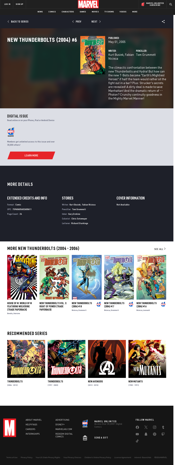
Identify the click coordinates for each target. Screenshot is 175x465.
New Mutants (135, 389)
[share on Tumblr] (163, 427)
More (135, 11)
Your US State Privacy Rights (48, 457)
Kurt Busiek (64, 69)
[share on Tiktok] (137, 441)
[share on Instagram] (154, 427)
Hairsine (16, 321)
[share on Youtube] (137, 434)
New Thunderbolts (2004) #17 (114, 312)
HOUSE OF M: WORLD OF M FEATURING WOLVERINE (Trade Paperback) (19, 314)
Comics (52, 11)
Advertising (63, 420)
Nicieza (75, 318)
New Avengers (95, 389)
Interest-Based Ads (142, 457)
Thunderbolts (14, 389)
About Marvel (34, 420)
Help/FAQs (31, 424)
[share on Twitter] (146, 427)
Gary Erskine (74, 221)
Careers (30, 429)
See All (160, 256)
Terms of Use (12, 457)
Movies (95, 11)
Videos (123, 11)
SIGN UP (19, 4)
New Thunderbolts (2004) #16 (146, 312)
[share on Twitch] (163, 434)
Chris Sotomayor (79, 226)
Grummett (82, 318)
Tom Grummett (120, 69)
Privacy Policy (26, 457)
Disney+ (60, 424)
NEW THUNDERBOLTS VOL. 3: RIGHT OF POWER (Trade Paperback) (53, 314)
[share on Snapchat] (146, 434)
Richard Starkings (79, 230)
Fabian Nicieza (83, 69)
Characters (68, 11)
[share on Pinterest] (154, 434)
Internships (33, 434)
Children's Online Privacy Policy (97, 457)
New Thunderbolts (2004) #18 (82, 312)
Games (83, 11)
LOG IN (7, 4)
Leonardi (146, 318)
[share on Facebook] (137, 428)
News (40, 11)
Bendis (10, 321)
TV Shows (109, 11)
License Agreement (122, 457)
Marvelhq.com (64, 429)
